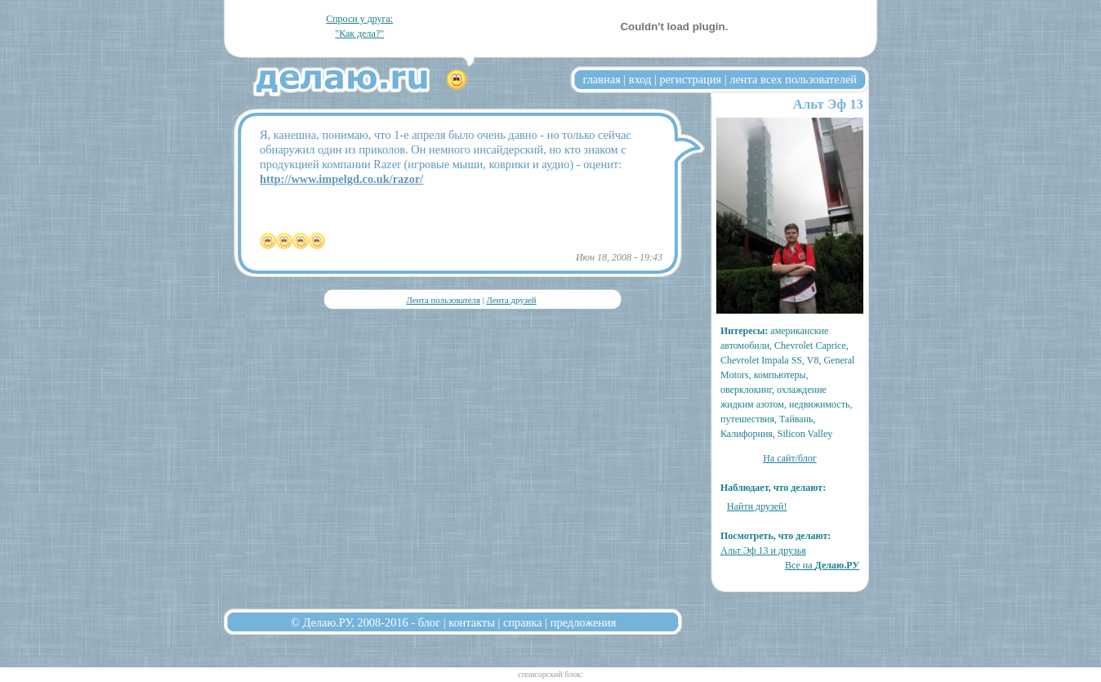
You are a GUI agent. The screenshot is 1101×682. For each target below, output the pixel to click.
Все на (822, 565)
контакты (471, 622)
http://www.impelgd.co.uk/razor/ (341, 178)
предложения (583, 622)
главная (602, 79)
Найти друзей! (757, 506)
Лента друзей (511, 300)
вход (640, 79)
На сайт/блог (790, 458)
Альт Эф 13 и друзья (763, 550)
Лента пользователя (442, 300)
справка (522, 622)
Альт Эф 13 (828, 104)
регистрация (690, 79)
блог (429, 622)
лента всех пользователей (793, 79)
